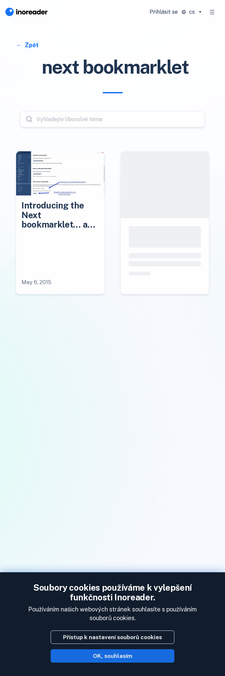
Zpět (31, 45)
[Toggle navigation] (212, 12)
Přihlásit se (164, 12)
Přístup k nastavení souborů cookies (112, 637)
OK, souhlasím (112, 656)
